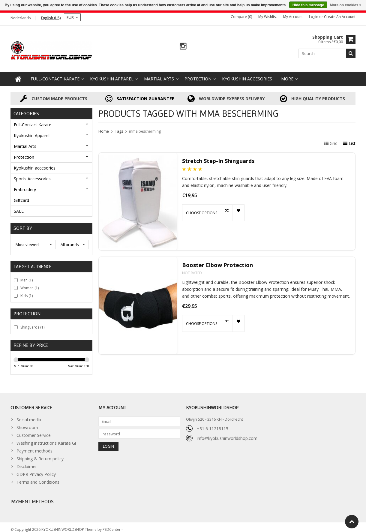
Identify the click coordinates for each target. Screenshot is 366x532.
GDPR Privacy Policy (36, 469)
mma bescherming (145, 126)
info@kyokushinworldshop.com (227, 433)
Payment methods (34, 446)
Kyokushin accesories (247, 74)
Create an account (340, 16)
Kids (26, 290)
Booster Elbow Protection (217, 260)
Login (314, 16)
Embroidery (25, 184)
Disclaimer (26, 461)
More (287, 74)
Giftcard (21, 195)
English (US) (51, 17)
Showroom (27, 422)
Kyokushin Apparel (112, 74)
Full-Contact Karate (55, 74)
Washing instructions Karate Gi (46, 438)
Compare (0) (241, 16)
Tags (119, 126)
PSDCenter (112, 524)
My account (293, 16)
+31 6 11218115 (212, 424)
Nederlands (20, 17)
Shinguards (32, 322)
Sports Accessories (32, 173)
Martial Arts (159, 74)
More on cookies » (345, 5)
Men (26, 275)
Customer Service (33, 430)
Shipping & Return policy (40, 454)
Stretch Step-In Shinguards (218, 156)
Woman (29, 282)
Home (103, 126)
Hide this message (308, 5)
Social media (28, 415)
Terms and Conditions (37, 477)
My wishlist (267, 16)
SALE (19, 206)
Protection (198, 74)
